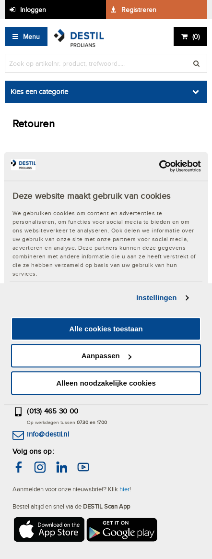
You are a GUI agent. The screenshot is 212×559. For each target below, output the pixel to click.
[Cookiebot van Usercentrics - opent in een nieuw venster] (159, 166)
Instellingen (156, 297)
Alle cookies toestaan (105, 329)
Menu (31, 36)
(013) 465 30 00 (52, 411)
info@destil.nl (48, 434)
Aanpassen (106, 356)
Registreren (138, 9)
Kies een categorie (39, 91)
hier (124, 489)
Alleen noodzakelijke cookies (106, 383)
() (196, 36)
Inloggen (33, 9)
